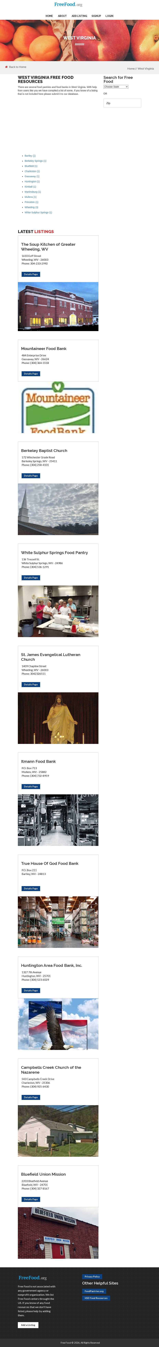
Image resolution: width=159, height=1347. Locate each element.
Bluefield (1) (31, 166)
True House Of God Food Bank (49, 863)
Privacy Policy (92, 1276)
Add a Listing (28, 1325)
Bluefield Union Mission (43, 1174)
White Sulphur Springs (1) (38, 212)
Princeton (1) (31, 202)
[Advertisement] (58, 123)
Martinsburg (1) (33, 191)
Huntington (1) (32, 181)
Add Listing (79, 16)
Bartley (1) (30, 155)
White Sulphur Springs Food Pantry (54, 552)
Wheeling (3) (31, 207)
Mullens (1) (31, 197)
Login (109, 16)
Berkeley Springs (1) (35, 161)
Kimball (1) (30, 186)
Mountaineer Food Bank (43, 348)
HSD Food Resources (96, 1298)
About (62, 16)
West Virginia (146, 68)
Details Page (31, 274)
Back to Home (15, 66)
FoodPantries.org (94, 1291)
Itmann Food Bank (38, 761)
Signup (96, 16)
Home (49, 16)
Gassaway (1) (32, 176)
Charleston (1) (32, 171)
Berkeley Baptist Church (44, 450)
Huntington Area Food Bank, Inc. (51, 965)
